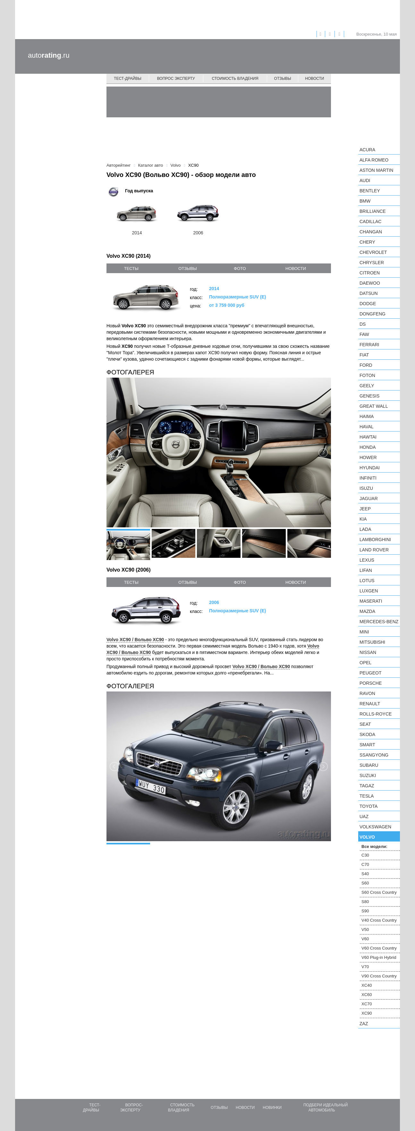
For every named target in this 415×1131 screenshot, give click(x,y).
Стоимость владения (235, 78)
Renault (370, 703)
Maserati (371, 601)
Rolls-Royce (376, 713)
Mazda (367, 611)
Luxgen (369, 590)
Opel (365, 662)
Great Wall (374, 406)
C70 (365, 864)
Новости (314, 78)
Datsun (369, 293)
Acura (367, 149)
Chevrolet (373, 252)
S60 (365, 883)
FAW (364, 334)
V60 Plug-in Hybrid (378, 957)
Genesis (369, 395)
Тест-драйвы (127, 78)
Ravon (367, 693)
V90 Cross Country (379, 976)
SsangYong (374, 755)
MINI (364, 631)
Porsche (371, 683)
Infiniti (368, 478)
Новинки (272, 1107)
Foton (367, 375)
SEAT (365, 724)
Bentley (370, 190)
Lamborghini (375, 539)
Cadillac (370, 221)
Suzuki (368, 775)
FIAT (364, 354)
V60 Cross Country (379, 948)
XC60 (366, 994)
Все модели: (374, 846)
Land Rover (374, 549)
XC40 (366, 985)
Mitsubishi (372, 642)
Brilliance (373, 211)
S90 (365, 911)
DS (363, 324)
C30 (365, 855)
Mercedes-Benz (379, 621)
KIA (363, 519)
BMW (365, 201)
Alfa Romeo (374, 160)
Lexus (367, 560)
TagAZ (367, 785)
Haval (367, 426)
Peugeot (370, 672)
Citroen (370, 272)
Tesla (367, 796)
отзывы (187, 268)
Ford (366, 365)
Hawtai (368, 437)
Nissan (368, 652)
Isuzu (366, 488)
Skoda (367, 734)
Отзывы (282, 78)
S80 (365, 901)
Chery (367, 242)
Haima (367, 416)
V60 (365, 938)
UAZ (364, 816)
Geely (367, 385)
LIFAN (366, 570)
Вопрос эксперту (176, 78)
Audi (365, 180)
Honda (368, 447)
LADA (365, 529)
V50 (365, 929)
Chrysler (372, 262)
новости (295, 268)
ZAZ (364, 1023)
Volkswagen (375, 826)
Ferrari (369, 344)
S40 (365, 873)
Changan (371, 231)
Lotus (367, 580)
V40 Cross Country (379, 920)
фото (240, 268)
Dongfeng (372, 313)
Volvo (367, 837)
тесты (131, 268)
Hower (368, 457)
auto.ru (49, 55)
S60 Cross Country (379, 892)
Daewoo (370, 283)
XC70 (366, 1003)
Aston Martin (376, 170)
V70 (365, 966)
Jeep (365, 508)
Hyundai (370, 467)
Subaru (369, 765)
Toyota (368, 806)
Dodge (368, 303)
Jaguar (369, 498)
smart (367, 744)
